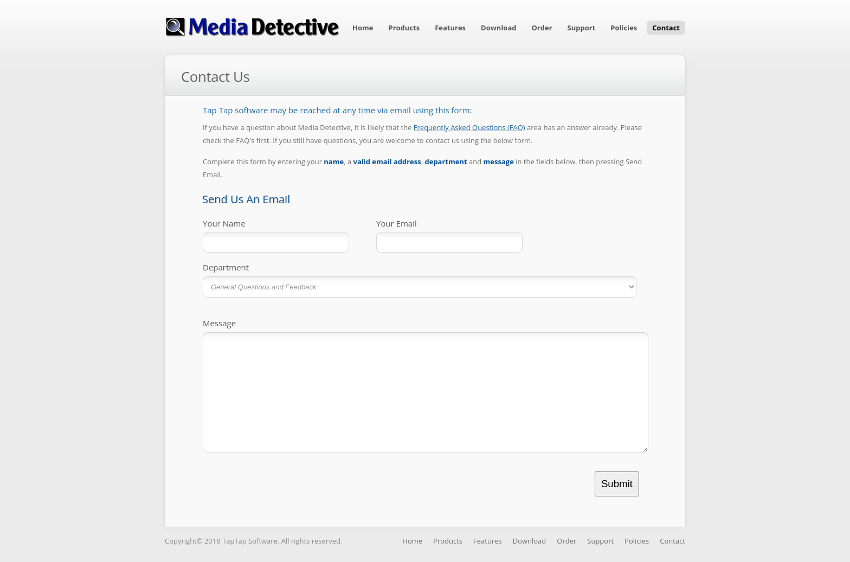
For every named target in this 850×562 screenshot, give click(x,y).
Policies (623, 28)
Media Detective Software (252, 26)
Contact (666, 28)
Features (450, 28)
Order (542, 28)
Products (404, 28)
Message (219, 323)
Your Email (396, 223)
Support (582, 28)
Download (498, 28)
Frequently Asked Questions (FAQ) (469, 127)
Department (226, 267)
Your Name (224, 223)
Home (362, 28)
